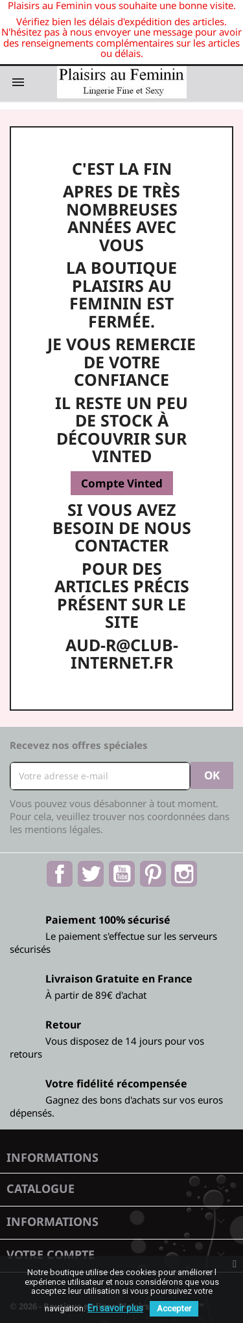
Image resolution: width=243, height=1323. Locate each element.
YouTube (122, 874)
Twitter (91, 874)
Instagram (184, 874)
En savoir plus (115, 1308)
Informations (52, 1157)
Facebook (60, 874)
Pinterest (153, 874)
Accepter (174, 1308)
